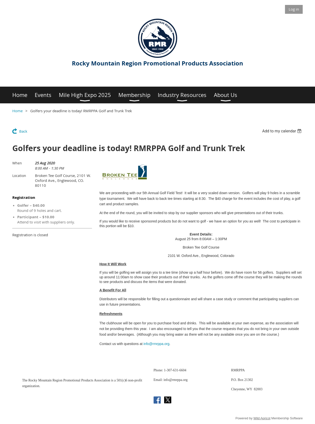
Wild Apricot (261, 418)
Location (19, 175)
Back (23, 131)
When (17, 163)
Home (17, 110)
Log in (294, 9)
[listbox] (282, 131)
